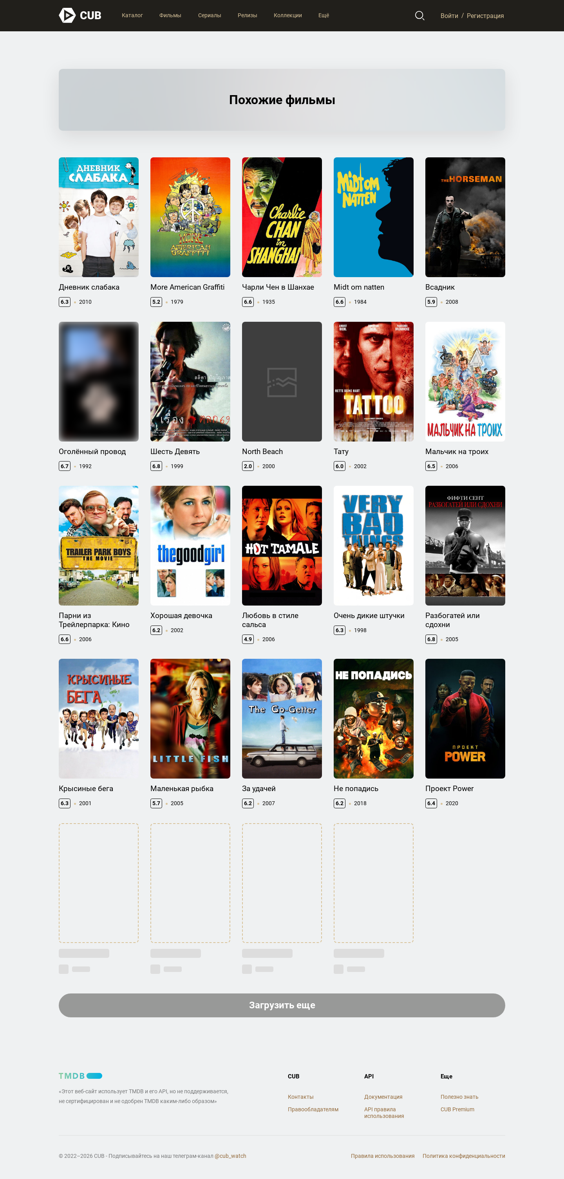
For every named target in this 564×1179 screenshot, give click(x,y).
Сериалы (209, 15)
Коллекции (288, 15)
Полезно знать (460, 1097)
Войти (449, 15)
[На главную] (80, 15)
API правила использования (384, 1112)
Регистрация (485, 15)
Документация (383, 1097)
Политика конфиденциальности (464, 1156)
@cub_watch (230, 1156)
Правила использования (383, 1156)
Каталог (132, 15)
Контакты (301, 1097)
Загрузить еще (282, 1005)
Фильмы (170, 15)
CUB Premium (457, 1109)
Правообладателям (313, 1109)
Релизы (247, 15)
